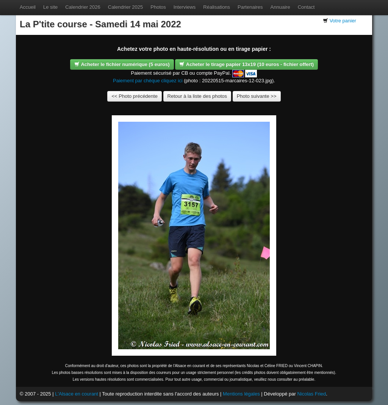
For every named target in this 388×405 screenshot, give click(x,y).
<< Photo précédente (134, 96)
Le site (50, 7)
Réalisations (216, 7)
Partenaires (250, 7)
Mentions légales (241, 394)
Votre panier (343, 21)
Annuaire (280, 7)
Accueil (28, 7)
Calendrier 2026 (82, 7)
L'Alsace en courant (76, 394)
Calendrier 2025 (125, 7)
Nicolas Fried (311, 394)
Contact (306, 7)
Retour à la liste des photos (197, 96)
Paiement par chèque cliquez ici (148, 80)
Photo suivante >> (257, 96)
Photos (158, 7)
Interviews (185, 7)
